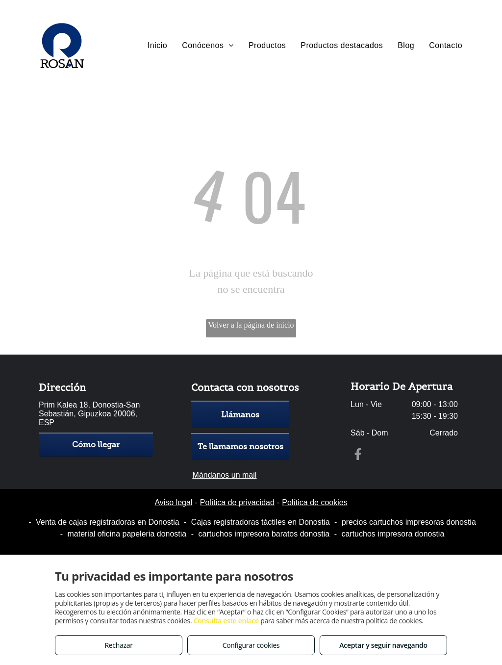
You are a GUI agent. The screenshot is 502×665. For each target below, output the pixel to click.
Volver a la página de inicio (251, 325)
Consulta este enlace (226, 620)
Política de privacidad (237, 502)
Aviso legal (173, 502)
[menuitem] (157, 45)
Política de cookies (314, 502)
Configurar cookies (251, 645)
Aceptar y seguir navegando (383, 645)
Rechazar (118, 645)
